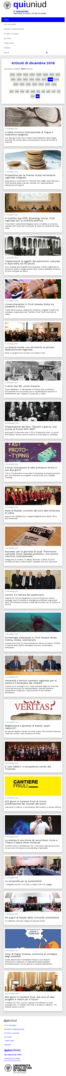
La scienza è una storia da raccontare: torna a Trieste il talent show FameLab (31, 841)
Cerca (6, 52)
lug (43, 91)
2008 (39, 74)
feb (16, 91)
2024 (41, 84)
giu (38, 91)
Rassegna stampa (12, 1059)
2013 (19, 79)
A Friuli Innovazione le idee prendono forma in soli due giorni (31, 468)
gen (11, 91)
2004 (12, 74)
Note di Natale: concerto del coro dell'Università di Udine (32, 511)
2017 (44, 79)
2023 (34, 84)
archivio (12, 1050)
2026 (54, 84)
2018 (50, 79)
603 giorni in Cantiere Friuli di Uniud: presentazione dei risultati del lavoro (26, 802)
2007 (32, 74)
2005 (19, 74)
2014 (25, 79)
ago (48, 91)
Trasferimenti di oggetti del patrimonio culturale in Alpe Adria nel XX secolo (32, 262)
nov (32, 96)
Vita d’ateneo (10, 24)
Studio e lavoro (11, 34)
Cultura (7, 38)
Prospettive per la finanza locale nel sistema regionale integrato (30, 176)
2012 (13, 79)
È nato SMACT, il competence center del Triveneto (28, 767)
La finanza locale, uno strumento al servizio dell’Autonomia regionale (29, 348)
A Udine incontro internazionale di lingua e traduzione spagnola (29, 133)
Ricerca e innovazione (14, 29)
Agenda (7, 48)
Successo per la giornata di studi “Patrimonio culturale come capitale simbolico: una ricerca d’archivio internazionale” (31, 554)
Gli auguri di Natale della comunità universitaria (32, 917)
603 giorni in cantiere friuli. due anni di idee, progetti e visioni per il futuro (30, 998)
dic (37, 96)
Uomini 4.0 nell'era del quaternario (24, 594)
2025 (47, 84)
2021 (22, 84)
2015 (32, 79)
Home (6, 20)
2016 (38, 79)
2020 (16, 84)
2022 (28, 84)
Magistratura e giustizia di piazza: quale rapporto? (27, 726)
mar (22, 91)
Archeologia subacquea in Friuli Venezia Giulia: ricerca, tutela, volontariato (31, 638)
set (53, 91)
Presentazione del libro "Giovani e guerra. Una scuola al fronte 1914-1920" (31, 427)
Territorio (9, 43)
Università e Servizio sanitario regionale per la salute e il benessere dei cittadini (31, 681)
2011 (58, 74)
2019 (56, 79)
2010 (52, 74)
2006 (25, 74)
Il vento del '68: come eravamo (22, 386)
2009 (45, 74)
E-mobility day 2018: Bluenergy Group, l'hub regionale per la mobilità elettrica (30, 219)
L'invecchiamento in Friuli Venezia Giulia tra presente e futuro (29, 305)
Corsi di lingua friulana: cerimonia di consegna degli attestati (31, 955)
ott (58, 91)
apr (27, 91)
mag (33, 91)
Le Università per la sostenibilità (23, 881)
